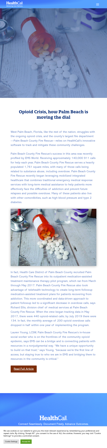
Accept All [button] (26, 442)
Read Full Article (24, 369)
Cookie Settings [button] (11, 442)
